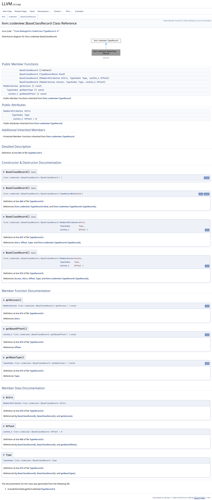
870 (21, 273)
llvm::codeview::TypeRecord (57, 98)
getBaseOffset (27, 94)
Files (69, 11)
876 (21, 342)
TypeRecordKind (49, 74)
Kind (61, 74)
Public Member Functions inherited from (36, 98)
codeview (13, 17)
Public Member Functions (172, 21)
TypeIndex (75, 78)
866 (21, 201)
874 (21, 313)
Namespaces (44, 11)
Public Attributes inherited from (32, 123)
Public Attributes (190, 21)
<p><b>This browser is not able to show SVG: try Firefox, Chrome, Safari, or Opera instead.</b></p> (106, 47)
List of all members (204, 21)
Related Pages (20, 11)
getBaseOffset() (69, 444)
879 (21, 468)
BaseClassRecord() (27, 416)
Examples (79, 11)
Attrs (64, 78)
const (38, 86)
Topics (32, 11)
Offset (104, 78)
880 (21, 439)
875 (21, 370)
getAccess (25, 86)
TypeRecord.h (35, 152)
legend (106, 58)
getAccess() (66, 416)
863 (20, 152)
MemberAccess (47, 82)
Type (84, 78)
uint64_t (94, 78)
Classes (58, 11)
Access (60, 82)
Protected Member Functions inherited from (38, 136)
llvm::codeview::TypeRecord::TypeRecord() (75, 206)
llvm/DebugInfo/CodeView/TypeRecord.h (36, 31)
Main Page (7, 11)
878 (21, 410)
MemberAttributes (50, 78)
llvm (3, 17)
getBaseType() (68, 473)
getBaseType (26, 90)
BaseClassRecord (28, 17)
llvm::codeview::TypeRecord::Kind (31, 206)
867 (21, 237)
